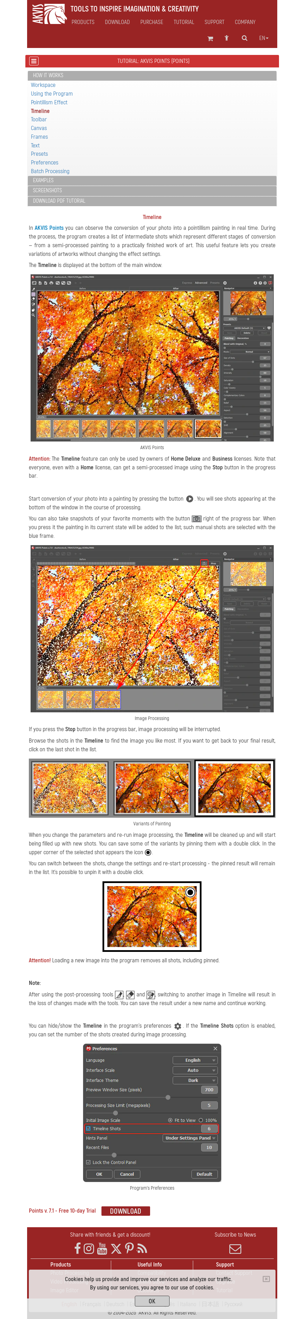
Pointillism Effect (49, 102)
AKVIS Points (49, 228)
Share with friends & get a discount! (110, 1234)
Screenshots (47, 190)
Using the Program (52, 93)
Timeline (40, 111)
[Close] (266, 1279)
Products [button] (83, 22)
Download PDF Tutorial (59, 200)
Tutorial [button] (184, 22)
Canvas (39, 128)
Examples (43, 180)
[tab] (152, 76)
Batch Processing (50, 171)
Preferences (44, 162)
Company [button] (245, 22)
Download (117, 22)
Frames (39, 136)
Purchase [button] (151, 22)
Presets (39, 153)
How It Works (48, 75)
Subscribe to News (236, 1243)
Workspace (43, 85)
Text (35, 145)
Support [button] (214, 22)
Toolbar (39, 119)
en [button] (264, 38)
